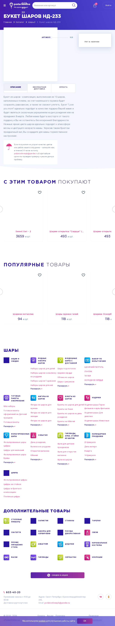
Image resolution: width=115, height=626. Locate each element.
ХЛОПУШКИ (97, 557)
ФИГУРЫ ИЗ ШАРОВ (43, 398)
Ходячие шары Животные (96, 420)
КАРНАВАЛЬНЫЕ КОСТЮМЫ (99, 544)
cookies (42, 621)
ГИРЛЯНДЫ (43, 557)
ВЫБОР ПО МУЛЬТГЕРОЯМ (99, 360)
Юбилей (34, 455)
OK (108, 597)
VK (100, 597)
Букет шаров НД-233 (49, 22)
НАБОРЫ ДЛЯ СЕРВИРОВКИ (44, 532)
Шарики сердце (65, 373)
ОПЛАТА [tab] (63, 87)
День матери (90, 446)
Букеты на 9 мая (65, 409)
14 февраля (90, 455)
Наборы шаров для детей (43, 368)
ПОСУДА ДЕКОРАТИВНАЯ (72, 532)
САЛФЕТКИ (43, 521)
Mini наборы (9, 406)
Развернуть (35, 389)
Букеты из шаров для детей (71, 405)
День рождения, (38, 442)
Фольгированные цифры (15, 480)
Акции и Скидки (15, 360)
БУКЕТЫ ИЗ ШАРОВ (70, 398)
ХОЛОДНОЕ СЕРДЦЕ (93, 380)
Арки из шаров (65, 459)
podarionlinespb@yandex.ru (26, 154)
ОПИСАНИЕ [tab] (15, 87)
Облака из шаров (66, 377)
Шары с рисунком (66, 381)
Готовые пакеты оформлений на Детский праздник (15, 414)
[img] (5, 5)
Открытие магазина (40, 451)
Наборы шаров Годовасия (43, 381)
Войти (108, 5)
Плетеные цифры (12, 496)
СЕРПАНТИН (70, 557)
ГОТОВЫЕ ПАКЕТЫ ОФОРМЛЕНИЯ (17, 398)
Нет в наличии (92, 42)
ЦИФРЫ (14, 473)
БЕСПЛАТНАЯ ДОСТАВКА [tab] (39, 88)
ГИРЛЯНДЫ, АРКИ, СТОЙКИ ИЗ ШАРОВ (72, 436)
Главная (8, 22)
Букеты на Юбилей (66, 421)
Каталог (20, 22)
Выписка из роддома (41, 446)
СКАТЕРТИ (16, 532)
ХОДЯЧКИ (96, 398)
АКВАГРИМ (43, 544)
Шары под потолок (67, 368)
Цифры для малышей (14, 450)
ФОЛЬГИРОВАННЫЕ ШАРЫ (18, 435)
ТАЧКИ (87, 376)
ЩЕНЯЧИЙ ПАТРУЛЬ (93, 367)
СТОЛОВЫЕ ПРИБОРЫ (16, 521)
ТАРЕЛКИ (96, 521)
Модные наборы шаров (42, 360)
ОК (84, 621)
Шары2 (31, 22)
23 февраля (90, 442)
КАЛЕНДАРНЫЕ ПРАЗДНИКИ (99, 435)
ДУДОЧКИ (69, 544)
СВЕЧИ (95, 532)
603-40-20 (13, 592)
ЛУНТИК (88, 371)
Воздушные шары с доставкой (71, 360)
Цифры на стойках (12, 484)
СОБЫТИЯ (42, 435)
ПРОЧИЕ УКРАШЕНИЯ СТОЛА (16, 544)
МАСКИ (14, 557)
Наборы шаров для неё (42, 385)
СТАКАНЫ (69, 521)
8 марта (88, 451)
